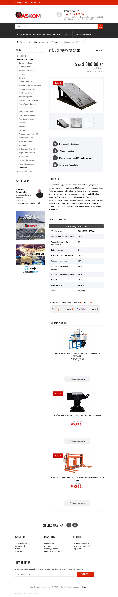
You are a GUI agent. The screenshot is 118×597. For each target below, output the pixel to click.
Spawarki (22, 123)
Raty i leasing (49, 543)
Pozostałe (56, 42)
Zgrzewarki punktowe (27, 160)
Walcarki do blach (26, 141)
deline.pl (85, 587)
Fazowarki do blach (26, 70)
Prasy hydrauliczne (26, 108)
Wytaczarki (23, 156)
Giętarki (22, 78)
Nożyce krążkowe (26, 97)
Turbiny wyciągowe (26, 138)
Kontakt (18, 551)
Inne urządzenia (39, 35)
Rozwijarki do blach (26, 119)
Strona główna (26, 42)
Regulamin (77, 548)
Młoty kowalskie (25, 93)
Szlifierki (22, 126)
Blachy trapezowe (53, 35)
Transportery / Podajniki (28, 134)
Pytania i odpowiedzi (81, 543)
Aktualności (20, 546)
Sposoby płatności (51, 548)
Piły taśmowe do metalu (28, 104)
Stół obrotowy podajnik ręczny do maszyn (77, 415)
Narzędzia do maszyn (27, 164)
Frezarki (22, 74)
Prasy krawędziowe (26, 112)
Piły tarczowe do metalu (28, 100)
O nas (17, 548)
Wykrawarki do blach (27, 149)
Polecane (21, 56)
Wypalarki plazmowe (27, 153)
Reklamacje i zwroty (52, 551)
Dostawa (47, 546)
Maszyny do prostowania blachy (31, 85)
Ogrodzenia (67, 35)
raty (82, 302)
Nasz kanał (36, 3)
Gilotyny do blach (25, 82)
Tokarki (22, 130)
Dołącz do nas (21, 3)
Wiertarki (22, 145)
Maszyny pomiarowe (27, 89)
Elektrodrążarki (25, 67)
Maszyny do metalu (24, 35)
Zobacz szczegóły (77, 379)
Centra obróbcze (25, 63)
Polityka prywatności (81, 546)
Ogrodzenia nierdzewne (82, 35)
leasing (89, 302)
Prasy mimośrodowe (27, 115)
